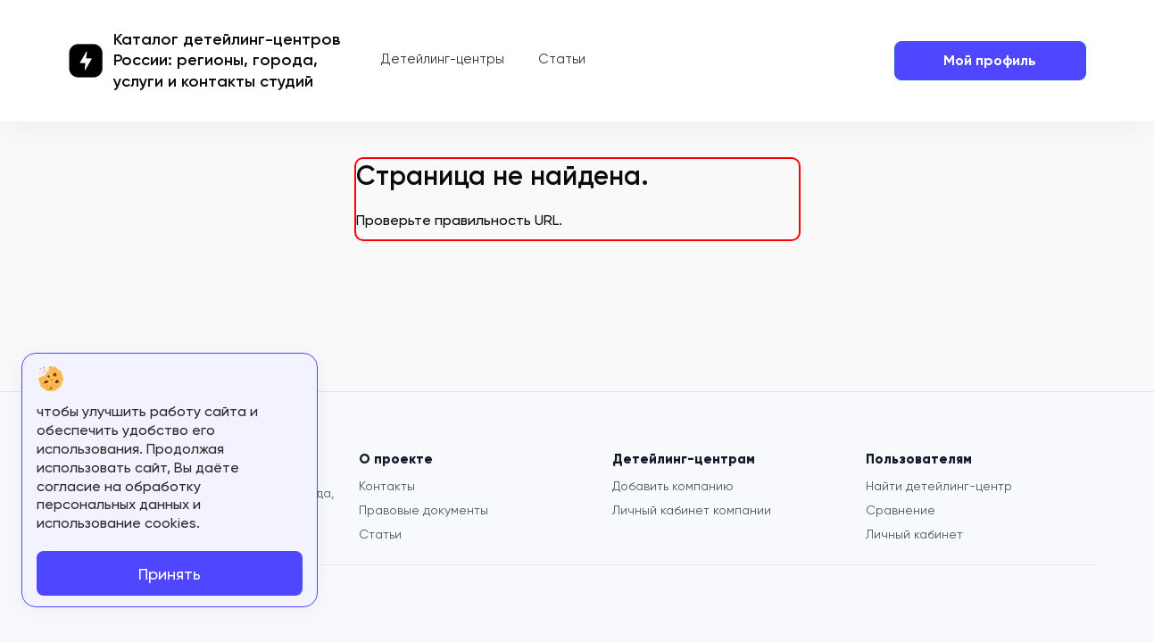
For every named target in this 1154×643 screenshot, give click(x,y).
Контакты (387, 486)
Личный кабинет (914, 534)
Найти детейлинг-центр (939, 486)
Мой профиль (989, 60)
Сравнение (900, 510)
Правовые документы (423, 510)
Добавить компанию (673, 486)
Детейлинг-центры (442, 59)
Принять (169, 573)
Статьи (561, 59)
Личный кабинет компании (691, 510)
